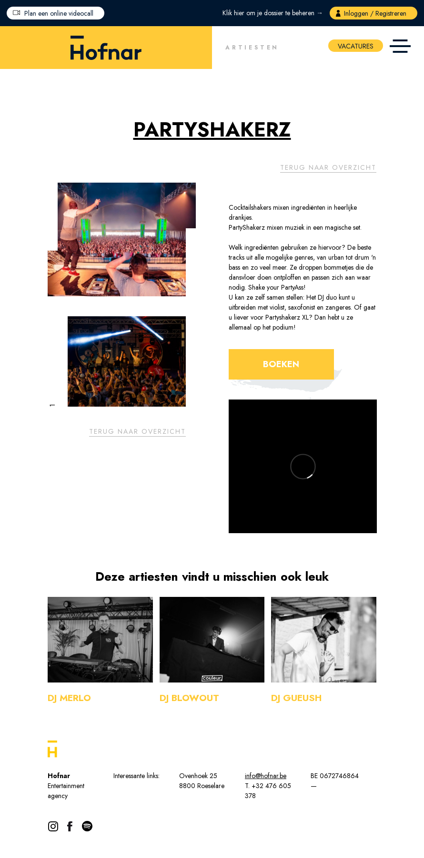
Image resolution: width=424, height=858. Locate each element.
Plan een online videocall (58, 13)
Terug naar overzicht (328, 167)
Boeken (281, 364)
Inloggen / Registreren (375, 13)
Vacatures (356, 46)
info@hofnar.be (265, 775)
